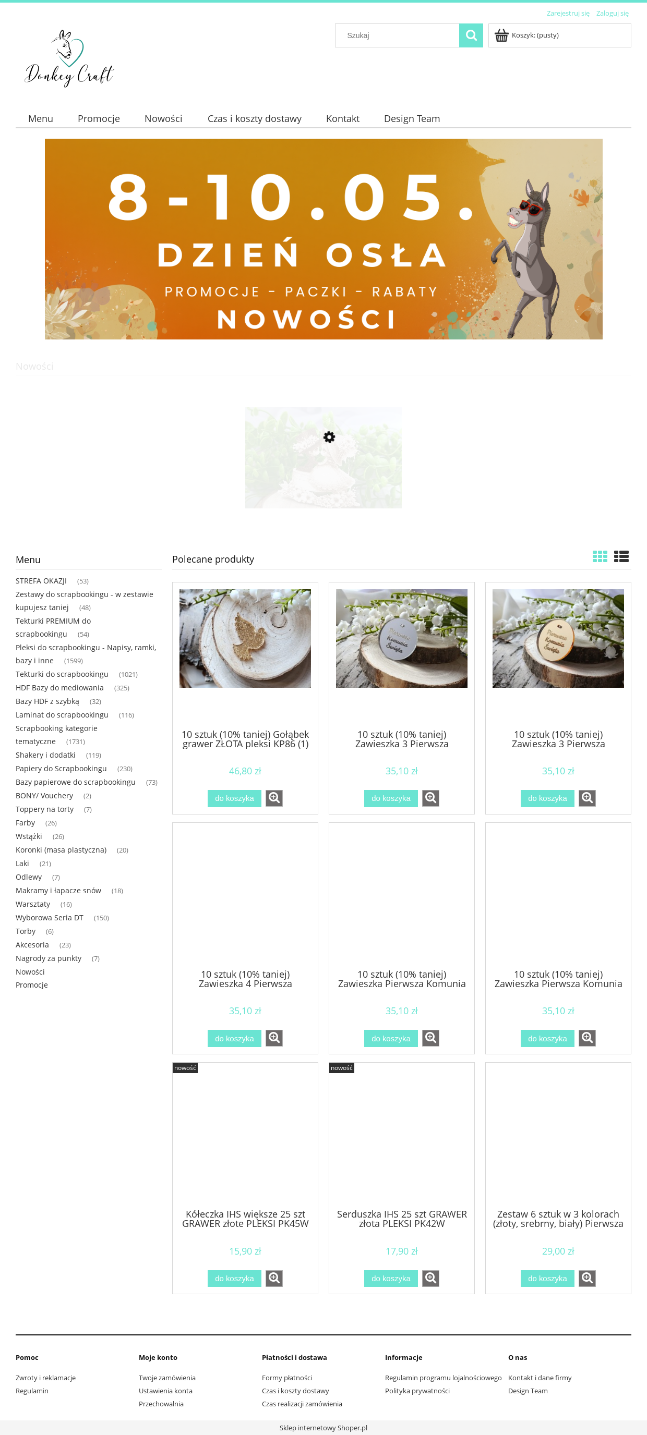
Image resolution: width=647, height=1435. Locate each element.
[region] (323, 239)
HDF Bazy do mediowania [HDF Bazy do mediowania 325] (60, 687)
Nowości (30, 972)
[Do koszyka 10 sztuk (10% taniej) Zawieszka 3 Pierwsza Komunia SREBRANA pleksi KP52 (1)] (390, 798)
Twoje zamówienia (167, 1377)
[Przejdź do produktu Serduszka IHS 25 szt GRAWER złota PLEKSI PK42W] (402, 1134)
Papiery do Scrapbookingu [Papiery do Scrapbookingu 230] (61, 768)
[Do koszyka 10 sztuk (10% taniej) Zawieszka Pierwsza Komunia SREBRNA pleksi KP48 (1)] (390, 1038)
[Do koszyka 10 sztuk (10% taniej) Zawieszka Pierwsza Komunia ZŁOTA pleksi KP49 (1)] (547, 1038)
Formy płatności (287, 1377)
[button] (274, 798)
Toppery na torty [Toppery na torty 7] (45, 809)
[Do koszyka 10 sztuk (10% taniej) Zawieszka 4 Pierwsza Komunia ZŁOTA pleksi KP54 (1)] (234, 1038)
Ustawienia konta (166, 1390)
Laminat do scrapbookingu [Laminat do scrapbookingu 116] (62, 715)
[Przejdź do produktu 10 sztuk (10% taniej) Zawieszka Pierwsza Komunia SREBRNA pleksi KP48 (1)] (402, 895)
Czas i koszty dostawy (295, 1390)
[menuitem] (40, 119)
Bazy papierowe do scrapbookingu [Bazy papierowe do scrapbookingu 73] (76, 782)
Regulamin (32, 1390)
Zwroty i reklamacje (46, 1377)
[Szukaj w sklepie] (400, 35)
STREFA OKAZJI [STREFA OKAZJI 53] (41, 581)
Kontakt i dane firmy (540, 1377)
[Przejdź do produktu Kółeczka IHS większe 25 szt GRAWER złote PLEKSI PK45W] (245, 1134)
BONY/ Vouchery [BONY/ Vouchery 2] (44, 795)
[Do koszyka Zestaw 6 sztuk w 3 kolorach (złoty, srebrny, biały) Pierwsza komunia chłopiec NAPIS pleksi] (547, 1278)
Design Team (528, 1390)
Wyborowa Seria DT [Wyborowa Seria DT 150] (49, 917)
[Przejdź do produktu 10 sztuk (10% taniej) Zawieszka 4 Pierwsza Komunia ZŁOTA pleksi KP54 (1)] (245, 895)
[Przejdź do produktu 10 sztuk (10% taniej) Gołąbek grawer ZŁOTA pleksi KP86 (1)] (245, 654)
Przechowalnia (161, 1403)
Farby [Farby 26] (25, 823)
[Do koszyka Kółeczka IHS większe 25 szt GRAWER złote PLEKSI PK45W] (234, 1278)
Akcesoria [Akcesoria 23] (32, 945)
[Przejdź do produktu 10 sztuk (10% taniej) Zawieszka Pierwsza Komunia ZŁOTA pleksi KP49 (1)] (558, 895)
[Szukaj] (471, 35)
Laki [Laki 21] (22, 863)
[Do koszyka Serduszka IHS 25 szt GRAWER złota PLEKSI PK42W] (390, 1278)
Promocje (32, 985)
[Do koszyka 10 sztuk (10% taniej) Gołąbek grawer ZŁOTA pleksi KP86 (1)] (234, 798)
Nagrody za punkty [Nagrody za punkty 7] (48, 958)
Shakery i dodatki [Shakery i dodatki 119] (46, 755)
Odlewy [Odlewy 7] (29, 877)
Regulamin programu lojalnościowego (443, 1377)
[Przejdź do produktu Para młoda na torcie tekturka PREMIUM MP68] (323, 486)
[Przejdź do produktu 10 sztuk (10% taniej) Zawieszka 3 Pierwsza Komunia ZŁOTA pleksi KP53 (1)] (558, 654)
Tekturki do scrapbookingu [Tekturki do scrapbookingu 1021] (62, 674)
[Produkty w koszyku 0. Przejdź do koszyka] (527, 35)
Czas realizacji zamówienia (302, 1403)
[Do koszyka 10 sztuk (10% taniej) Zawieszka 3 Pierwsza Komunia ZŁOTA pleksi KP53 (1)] (547, 798)
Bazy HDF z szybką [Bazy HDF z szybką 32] (47, 701)
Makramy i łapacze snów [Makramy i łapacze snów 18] (58, 890)
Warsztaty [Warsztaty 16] (33, 904)
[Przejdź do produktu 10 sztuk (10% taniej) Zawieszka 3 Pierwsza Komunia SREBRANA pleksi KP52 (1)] (402, 654)
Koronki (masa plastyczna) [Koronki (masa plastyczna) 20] (61, 850)
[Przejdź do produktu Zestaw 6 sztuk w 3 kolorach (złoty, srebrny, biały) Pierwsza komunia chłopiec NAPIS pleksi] (558, 1134)
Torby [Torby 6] (25, 931)
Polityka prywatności (417, 1390)
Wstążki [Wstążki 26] (29, 836)
